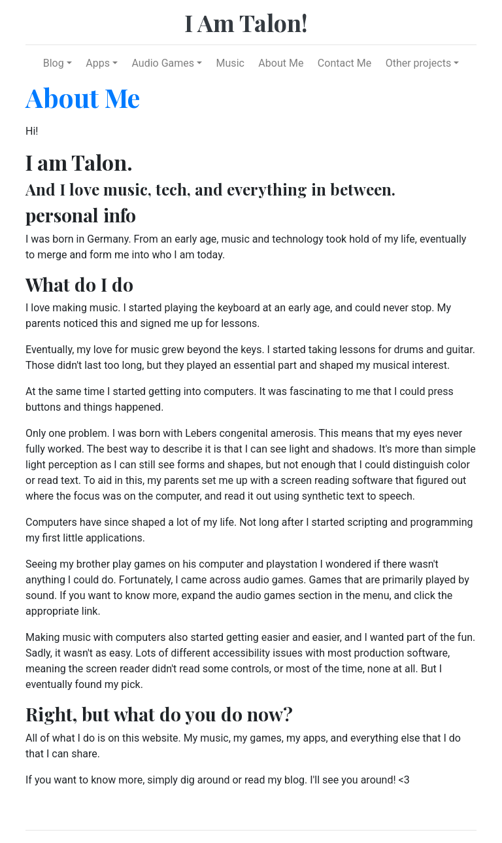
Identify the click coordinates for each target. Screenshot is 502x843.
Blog (53, 63)
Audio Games (162, 63)
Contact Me (344, 63)
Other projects (418, 63)
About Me (280, 63)
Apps (98, 63)
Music (230, 63)
